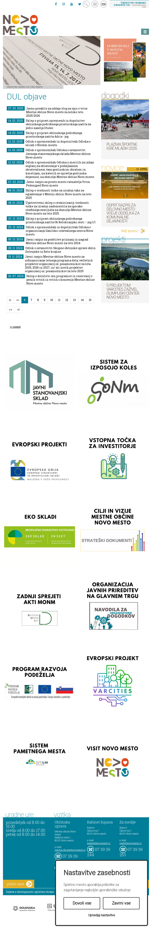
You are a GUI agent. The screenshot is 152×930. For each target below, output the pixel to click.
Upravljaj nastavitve (101, 915)
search (86, 4)
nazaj (17, 326)
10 (51, 300)
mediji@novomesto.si (131, 843)
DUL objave (37, 86)
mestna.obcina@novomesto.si (70, 849)
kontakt (94, 4)
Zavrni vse (121, 903)
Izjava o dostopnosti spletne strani (30, 892)
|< (10, 300)
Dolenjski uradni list (18, 86)
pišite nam (19, 884)
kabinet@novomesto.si (98, 843)
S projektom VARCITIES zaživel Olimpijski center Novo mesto (122, 291)
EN (104, 4)
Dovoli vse (82, 903)
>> (10, 309)
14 (82, 300)
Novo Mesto (29, 25)
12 (66, 300)
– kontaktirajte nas (130, 4)
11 (59, 300)
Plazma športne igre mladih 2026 (121, 146)
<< (17, 300)
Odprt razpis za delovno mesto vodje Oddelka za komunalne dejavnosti (122, 213)
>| (18, 309)
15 (90, 300)
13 (74, 300)
